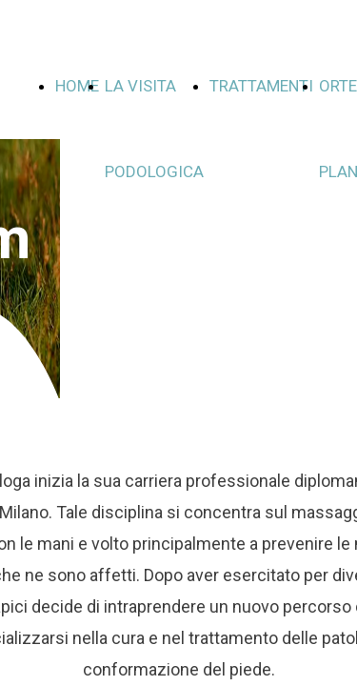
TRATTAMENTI (261, 85)
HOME (77, 85)
